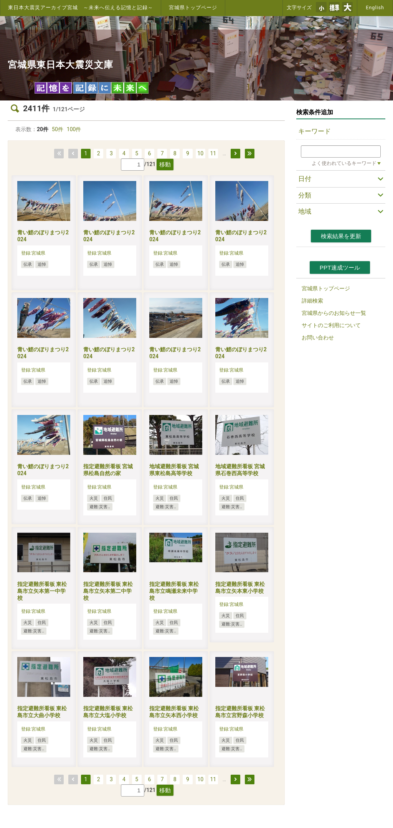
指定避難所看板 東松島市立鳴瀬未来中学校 (174, 591)
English (375, 7)
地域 (304, 211)
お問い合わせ (318, 337)
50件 (57, 129)
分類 (304, 195)
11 (213, 153)
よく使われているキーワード (344, 163)
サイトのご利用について (331, 325)
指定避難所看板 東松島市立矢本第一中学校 (42, 591)
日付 (304, 179)
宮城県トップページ (193, 7)
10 (200, 153)
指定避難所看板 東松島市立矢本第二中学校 (108, 591)
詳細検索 (312, 301)
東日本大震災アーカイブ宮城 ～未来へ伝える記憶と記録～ (80, 7)
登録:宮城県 (33, 253)
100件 (74, 129)
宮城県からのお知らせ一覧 (334, 313)
